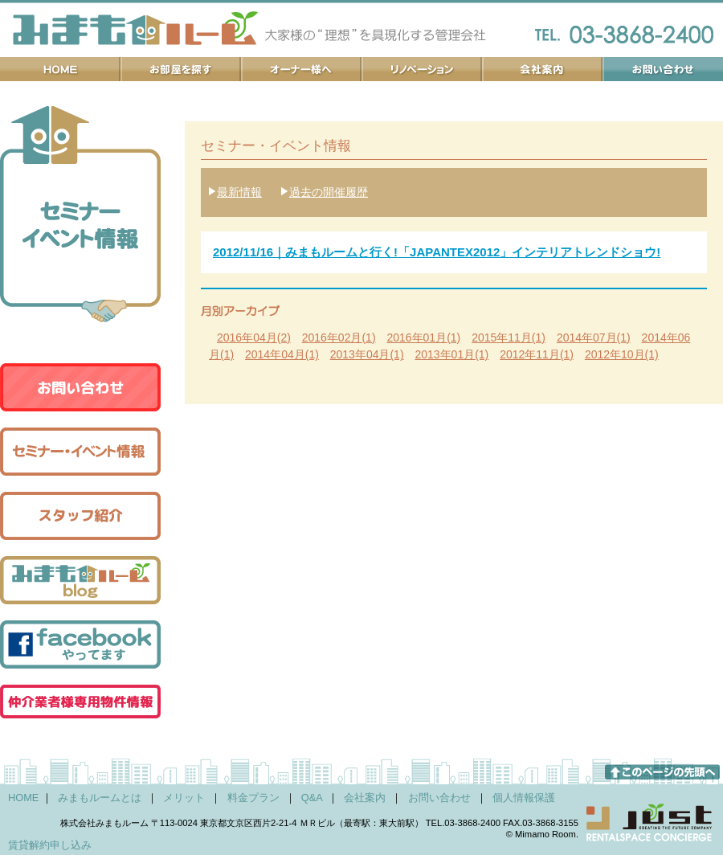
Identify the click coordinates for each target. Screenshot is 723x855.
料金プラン (253, 798)
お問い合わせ (662, 69)
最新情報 (239, 192)
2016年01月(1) (423, 337)
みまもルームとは (99, 798)
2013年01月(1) (451, 354)
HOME (23, 798)
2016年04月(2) (254, 337)
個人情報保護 (523, 798)
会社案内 (542, 69)
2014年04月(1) (282, 354)
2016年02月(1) (339, 337)
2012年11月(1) (537, 354)
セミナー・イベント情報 (80, 452)
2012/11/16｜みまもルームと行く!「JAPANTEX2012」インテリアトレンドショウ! (436, 252)
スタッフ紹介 (80, 516)
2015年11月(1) (508, 337)
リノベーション (422, 69)
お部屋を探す (180, 69)
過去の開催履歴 (328, 192)
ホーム (60, 69)
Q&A (311, 798)
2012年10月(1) (622, 354)
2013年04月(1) (367, 354)
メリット (184, 798)
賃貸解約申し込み (50, 845)
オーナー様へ (301, 69)
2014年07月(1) (594, 337)
